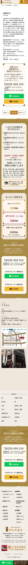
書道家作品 (4, 413)
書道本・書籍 (18, 409)
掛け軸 (3, 402)
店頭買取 (5, 519)
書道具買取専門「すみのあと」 (12, 49)
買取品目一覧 (6, 501)
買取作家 (5, 506)
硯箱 (2, 421)
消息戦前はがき (5, 417)
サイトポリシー (7, 554)
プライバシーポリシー (19, 554)
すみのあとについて (8, 494)
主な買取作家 (8, 5)
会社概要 (19, 513)
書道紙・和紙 (18, 405)
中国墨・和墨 (18, 398)
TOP (2, 5)
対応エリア (6, 497)
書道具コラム (20, 519)
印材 (2, 409)
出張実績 (19, 494)
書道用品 (17, 413)
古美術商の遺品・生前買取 (21, 502)
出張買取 (5, 513)
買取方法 (5, 510)
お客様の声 (19, 497)
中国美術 (17, 417)
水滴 (2, 405)
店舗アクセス (20, 516)
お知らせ (19, 522)
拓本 (16, 421)
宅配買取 (5, 516)
